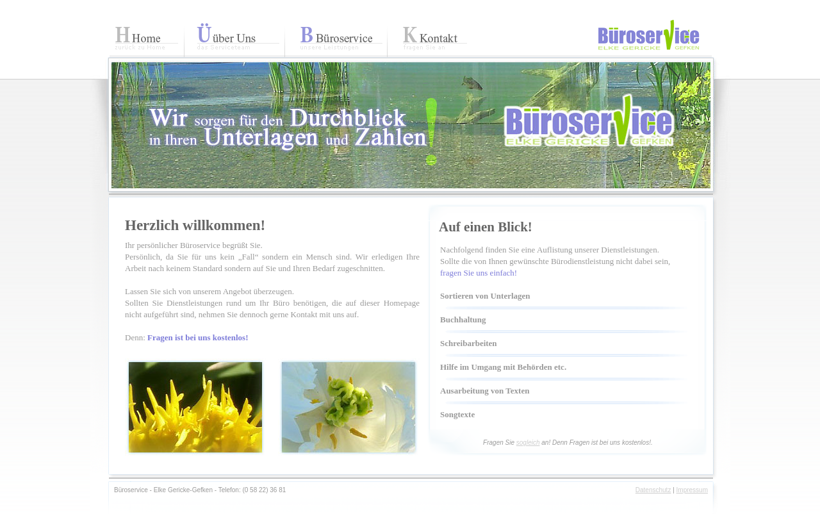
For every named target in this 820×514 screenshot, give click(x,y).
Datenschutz (653, 489)
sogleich (528, 442)
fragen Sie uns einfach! (478, 273)
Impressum (692, 489)
